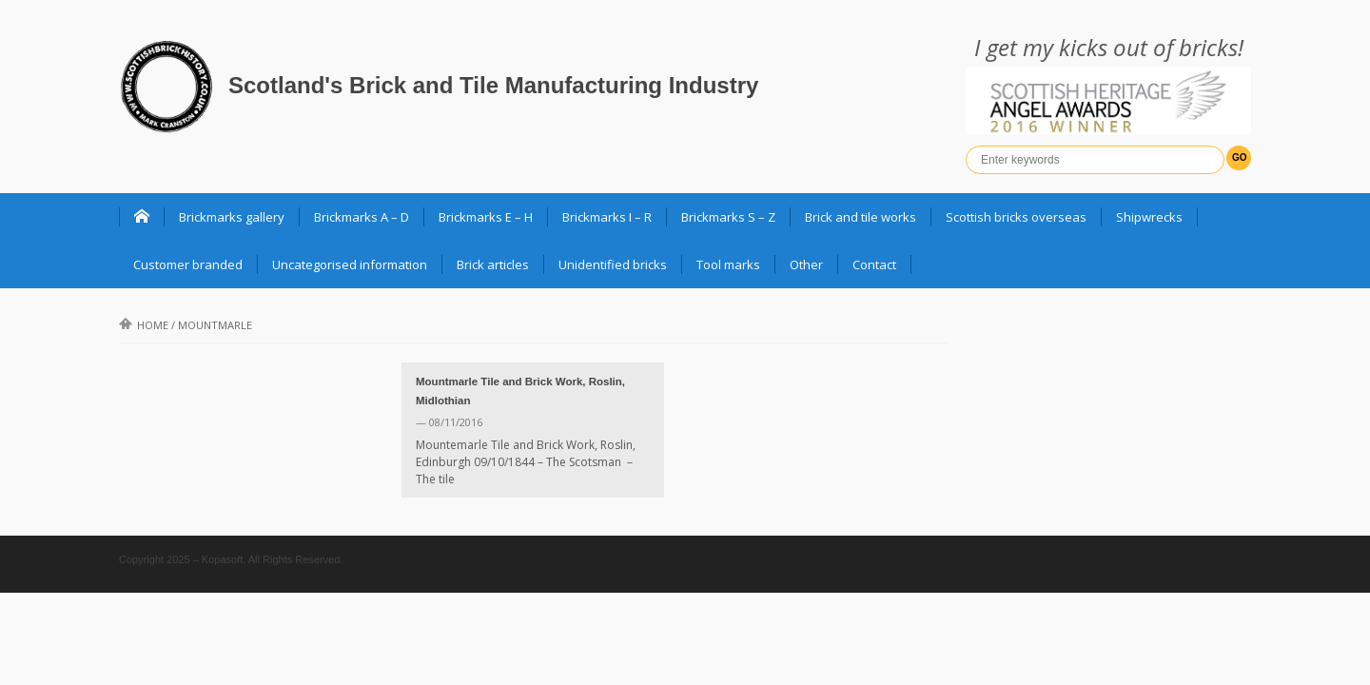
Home (143, 325)
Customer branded (188, 264)
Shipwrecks (1149, 216)
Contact (874, 264)
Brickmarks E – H (486, 216)
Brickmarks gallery (231, 216)
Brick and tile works (860, 216)
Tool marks (728, 264)
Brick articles (493, 264)
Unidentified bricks (612, 264)
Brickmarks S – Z (728, 216)
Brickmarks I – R (607, 216)
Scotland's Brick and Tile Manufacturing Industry (493, 85)
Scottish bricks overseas (1016, 216)
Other (806, 264)
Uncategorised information (349, 264)
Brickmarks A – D (361, 216)
